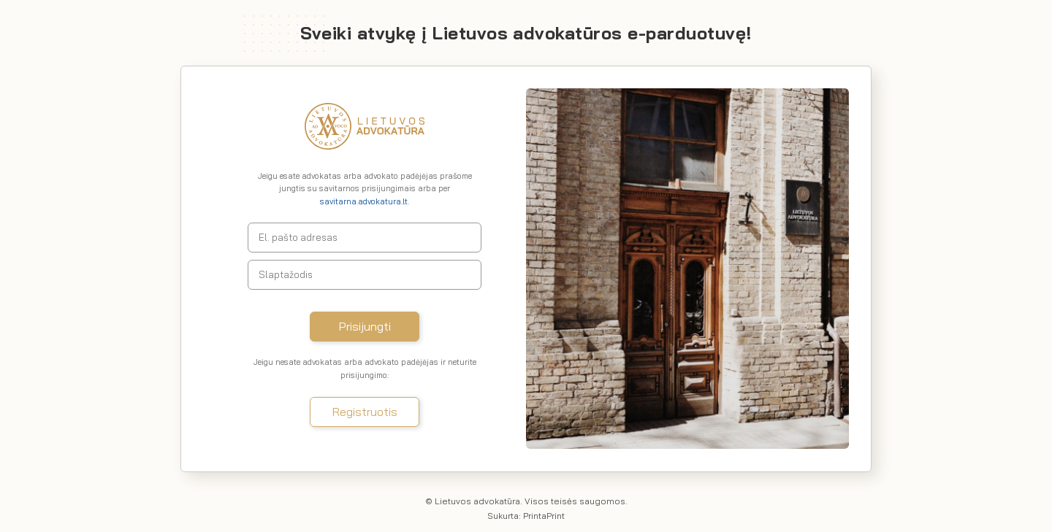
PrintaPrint (544, 515)
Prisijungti (365, 326)
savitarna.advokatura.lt (364, 201)
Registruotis (364, 411)
